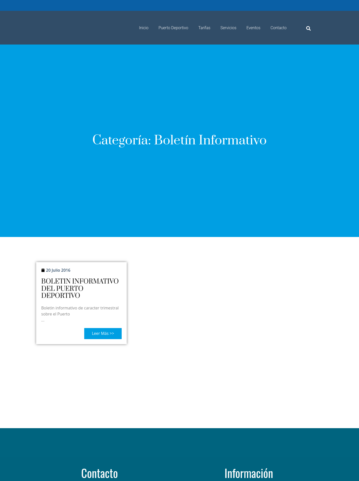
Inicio (143, 27)
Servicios (228, 27)
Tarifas (204, 27)
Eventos (253, 27)
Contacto (279, 27)
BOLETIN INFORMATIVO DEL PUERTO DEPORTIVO (80, 288)
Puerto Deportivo (173, 27)
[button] (308, 28)
